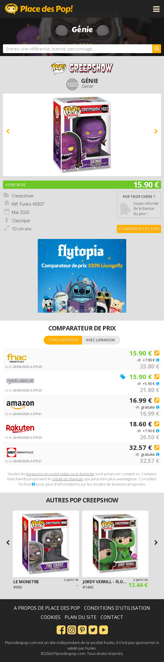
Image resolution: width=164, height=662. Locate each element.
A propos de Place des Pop (47, 608)
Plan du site (80, 617)
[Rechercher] (156, 48)
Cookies (50, 617)
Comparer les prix (139, 229)
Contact (112, 617)
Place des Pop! (38, 9)
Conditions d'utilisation (117, 608)
